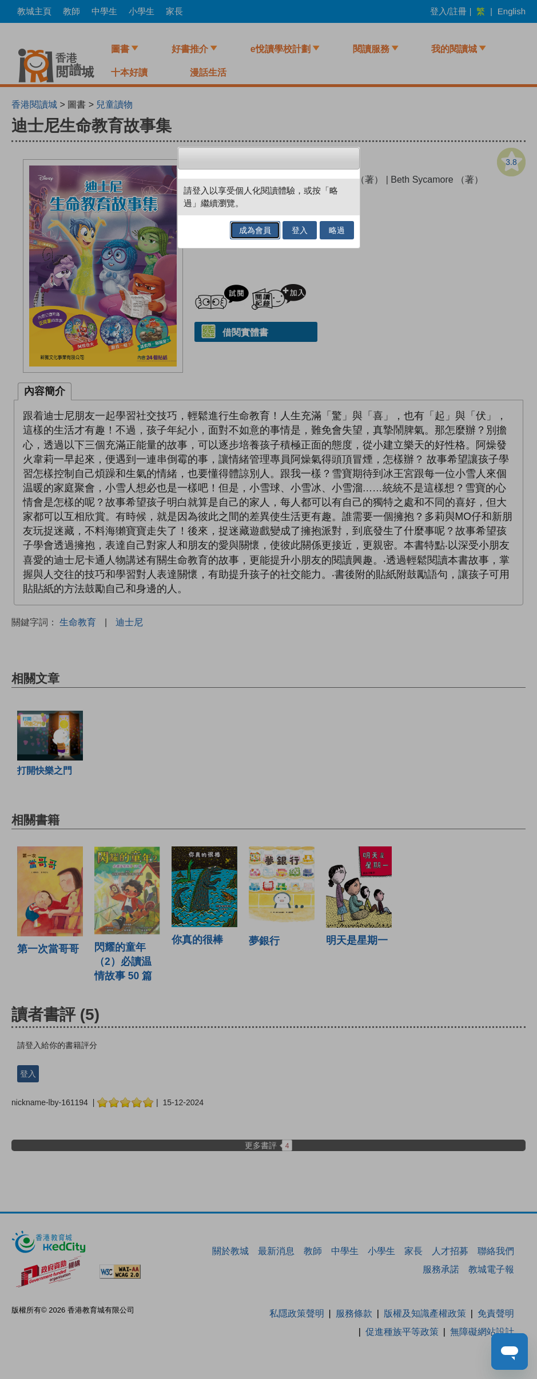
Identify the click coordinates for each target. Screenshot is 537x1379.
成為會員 (255, 230)
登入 (300, 230)
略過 (337, 230)
